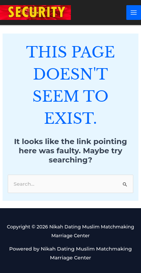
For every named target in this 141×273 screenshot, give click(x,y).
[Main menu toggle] (133, 12)
